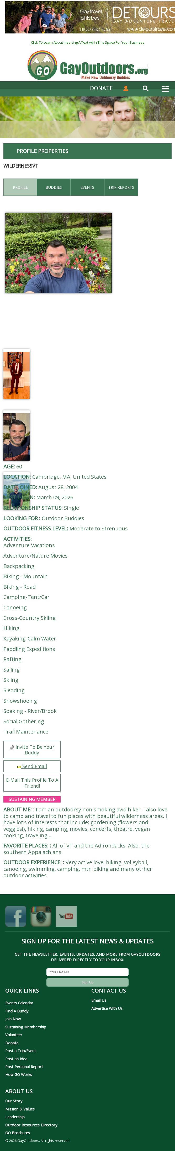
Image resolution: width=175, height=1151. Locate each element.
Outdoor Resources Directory (31, 1124)
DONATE (101, 88)
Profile (20, 187)
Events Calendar (19, 1002)
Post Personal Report (24, 1066)
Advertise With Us (107, 1008)
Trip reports (121, 187)
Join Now (13, 1018)
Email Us (98, 1000)
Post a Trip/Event (20, 1050)
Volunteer (13, 1034)
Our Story (13, 1100)
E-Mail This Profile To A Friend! (32, 783)
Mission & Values (20, 1109)
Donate (11, 1042)
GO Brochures (17, 1132)
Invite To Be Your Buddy (32, 750)
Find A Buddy (16, 1010)
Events (87, 187)
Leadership (15, 1116)
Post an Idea (16, 1058)
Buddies (54, 187)
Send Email (32, 766)
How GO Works (18, 1074)
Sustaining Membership (25, 1026)
